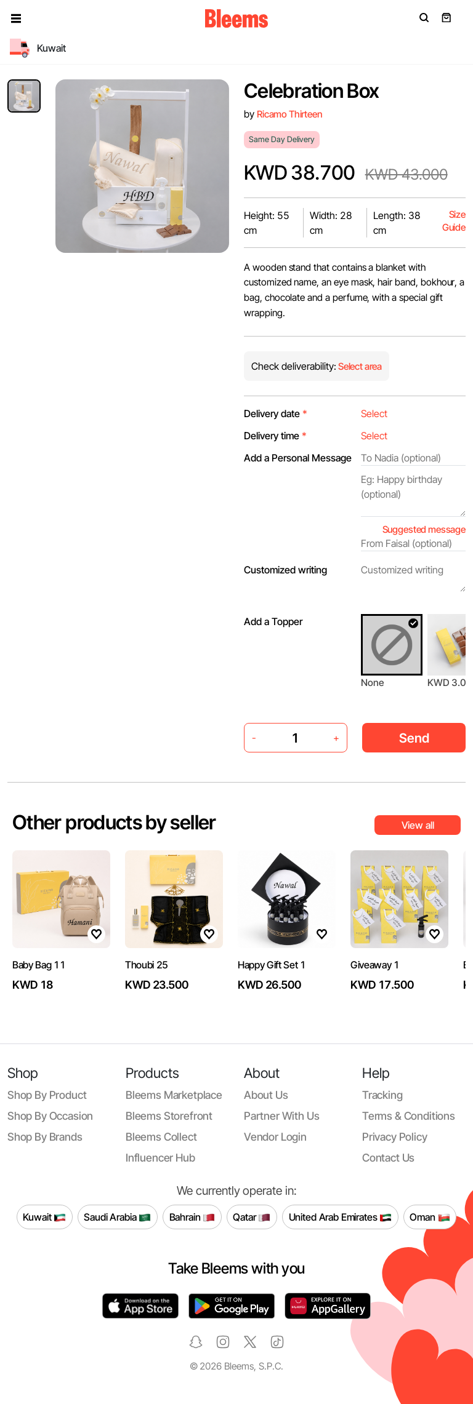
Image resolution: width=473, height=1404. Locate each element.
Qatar (251, 1217)
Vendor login (275, 1136)
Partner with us (281, 1115)
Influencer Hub (160, 1157)
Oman (430, 1217)
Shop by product (46, 1094)
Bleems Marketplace (174, 1094)
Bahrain (192, 1217)
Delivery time (275, 435)
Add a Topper (273, 621)
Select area (359, 366)
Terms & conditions (408, 1115)
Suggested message (424, 529)
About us (266, 1094)
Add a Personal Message (298, 458)
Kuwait (44, 1217)
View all (418, 825)
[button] (16, 18)
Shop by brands (45, 1136)
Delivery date (275, 413)
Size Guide (454, 221)
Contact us (388, 1157)
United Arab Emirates (340, 1217)
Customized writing (285, 570)
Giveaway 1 (375, 965)
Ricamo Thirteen (290, 114)
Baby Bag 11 (38, 965)
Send (414, 738)
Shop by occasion (50, 1115)
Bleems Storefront (169, 1115)
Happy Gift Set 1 (272, 965)
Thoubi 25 (146, 965)
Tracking (382, 1094)
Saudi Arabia (117, 1217)
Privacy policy (394, 1136)
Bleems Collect (161, 1136)
